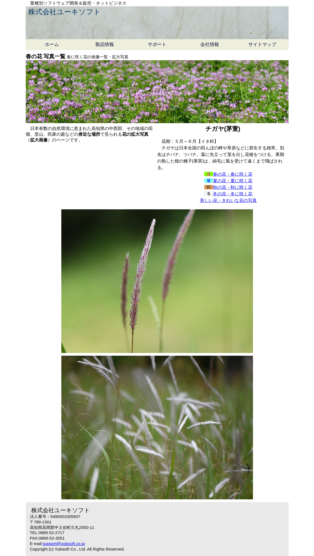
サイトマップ (262, 44)
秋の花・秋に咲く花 (228, 187)
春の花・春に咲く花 (228, 174)
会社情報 (209, 44)
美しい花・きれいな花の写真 (228, 200)
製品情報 (104, 44)
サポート (157, 44)
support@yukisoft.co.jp (64, 543)
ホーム (52, 44)
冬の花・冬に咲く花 (228, 194)
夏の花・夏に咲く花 (228, 180)
